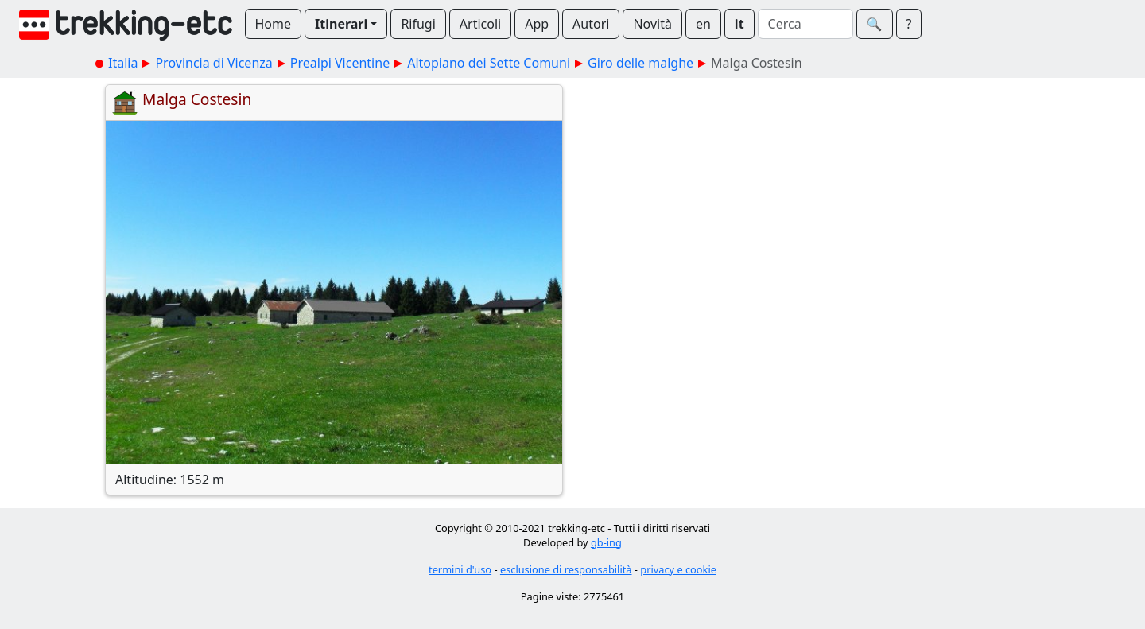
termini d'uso (460, 569)
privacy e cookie (678, 569)
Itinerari (341, 24)
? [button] (909, 24)
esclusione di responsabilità (566, 569)
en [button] (703, 24)
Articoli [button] (480, 24)
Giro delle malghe (640, 63)
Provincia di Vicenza (213, 63)
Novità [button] (652, 24)
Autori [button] (590, 24)
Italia (123, 63)
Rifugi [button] (418, 24)
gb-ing (606, 542)
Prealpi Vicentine (340, 63)
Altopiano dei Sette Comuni (488, 63)
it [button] (739, 24)
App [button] (537, 24)
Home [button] (273, 24)
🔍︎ (875, 24)
